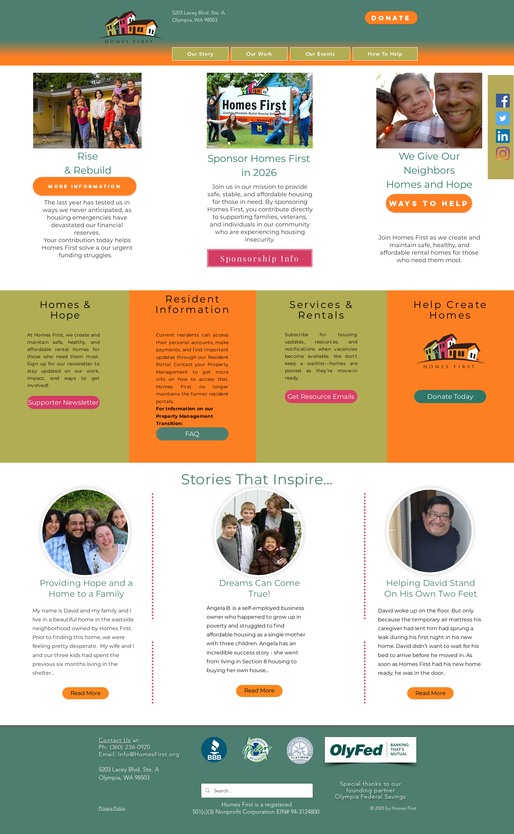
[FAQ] (192, 433)
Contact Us (115, 740)
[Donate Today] (450, 396)
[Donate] (391, 17)
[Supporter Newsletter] (63, 402)
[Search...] (256, 791)
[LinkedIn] (503, 136)
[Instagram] (503, 154)
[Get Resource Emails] (321, 396)
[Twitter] (503, 118)
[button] (200, 54)
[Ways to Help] (429, 203)
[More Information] (84, 186)
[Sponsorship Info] (260, 258)
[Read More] (85, 693)
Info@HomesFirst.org (148, 754)
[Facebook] (503, 100)
